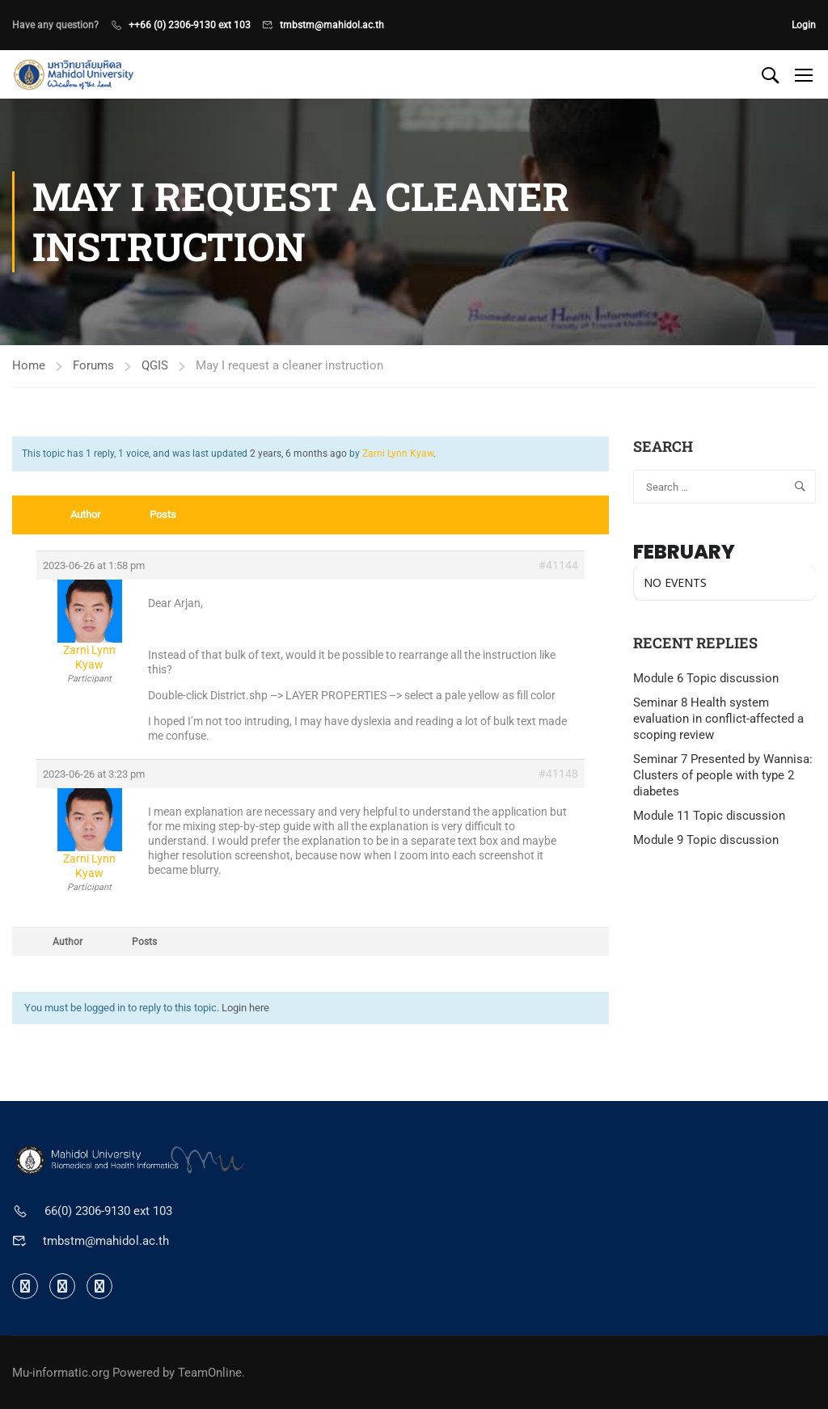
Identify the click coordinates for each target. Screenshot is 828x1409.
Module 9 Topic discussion (706, 840)
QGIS (155, 365)
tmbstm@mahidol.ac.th (332, 25)
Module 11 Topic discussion (709, 815)
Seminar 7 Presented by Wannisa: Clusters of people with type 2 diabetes (723, 775)
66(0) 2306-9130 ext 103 (108, 1211)
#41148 (558, 773)
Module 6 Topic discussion (706, 678)
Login (804, 25)
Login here (245, 1008)
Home (28, 365)
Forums (93, 365)
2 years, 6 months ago (298, 453)
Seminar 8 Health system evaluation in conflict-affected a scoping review (718, 718)
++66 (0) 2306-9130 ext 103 (190, 25)
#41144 (558, 565)
